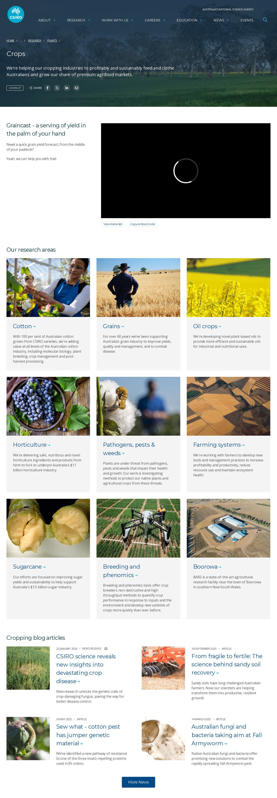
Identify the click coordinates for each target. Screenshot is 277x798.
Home (10, 40)
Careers (155, 21)
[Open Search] (265, 20)
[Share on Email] (76, 88)
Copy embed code (142, 224)
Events (246, 21)
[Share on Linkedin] (66, 88)
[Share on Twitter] (57, 88)
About (47, 21)
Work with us (118, 21)
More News (138, 782)
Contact (15, 88)
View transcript (112, 224)
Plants (52, 40)
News (221, 21)
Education (190, 21)
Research (79, 21)
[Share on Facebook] (47, 88)
